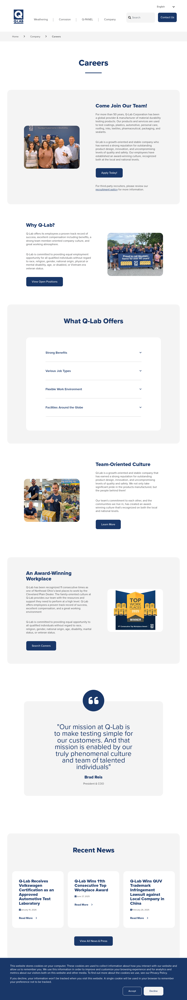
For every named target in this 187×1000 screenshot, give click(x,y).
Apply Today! (109, 173)
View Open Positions (44, 282)
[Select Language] (166, 7)
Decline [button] (153, 991)
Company (105, 20)
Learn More (108, 524)
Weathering (36, 20)
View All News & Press (93, 942)
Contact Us (167, 18)
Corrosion (60, 20)
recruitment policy (107, 189)
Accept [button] (130, 991)
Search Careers (41, 646)
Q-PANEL (82, 20)
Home (15, 36)
